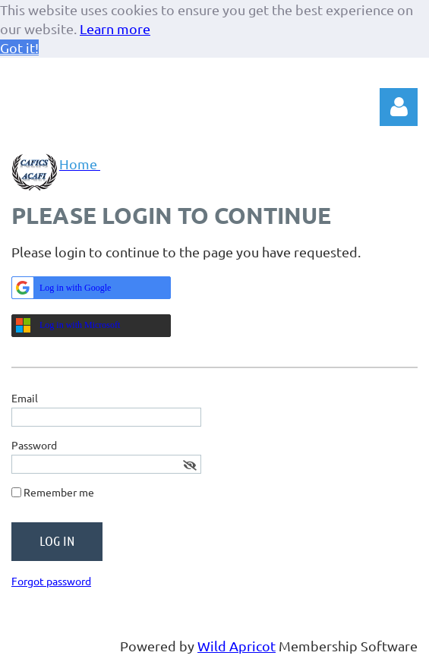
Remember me (59, 492)
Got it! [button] (19, 47)
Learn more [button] (115, 28)
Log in (399, 107)
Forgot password (51, 581)
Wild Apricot (236, 646)
